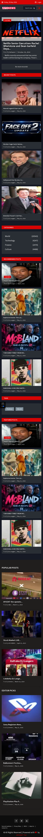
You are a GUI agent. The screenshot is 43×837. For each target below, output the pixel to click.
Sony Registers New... (12, 724)
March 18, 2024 (19, 681)
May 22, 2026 (21, 283)
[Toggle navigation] (38, 8)
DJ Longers (11, 111)
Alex (9, 605)
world (19, 409)
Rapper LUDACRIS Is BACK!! (11, 280)
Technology (10, 240)
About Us (32, 826)
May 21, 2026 (19, 766)
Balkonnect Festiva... (12, 763)
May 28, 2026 (21, 111)
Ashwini (12, 52)
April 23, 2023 (21, 643)
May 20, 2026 (19, 804)
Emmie (10, 681)
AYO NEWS (11, 643)
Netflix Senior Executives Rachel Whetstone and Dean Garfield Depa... (21, 46)
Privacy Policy (18, 826)
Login (39, 2)
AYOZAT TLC (21, 835)
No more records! (21, 67)
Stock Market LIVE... (12, 640)
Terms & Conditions (7, 826)
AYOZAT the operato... (13, 601)
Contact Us (4, 828)
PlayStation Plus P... (11, 801)
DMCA (26, 826)
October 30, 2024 (24, 52)
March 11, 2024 (18, 605)
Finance (8, 244)
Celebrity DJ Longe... (12, 678)
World (7, 236)
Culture (7, 20)
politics (9, 409)
